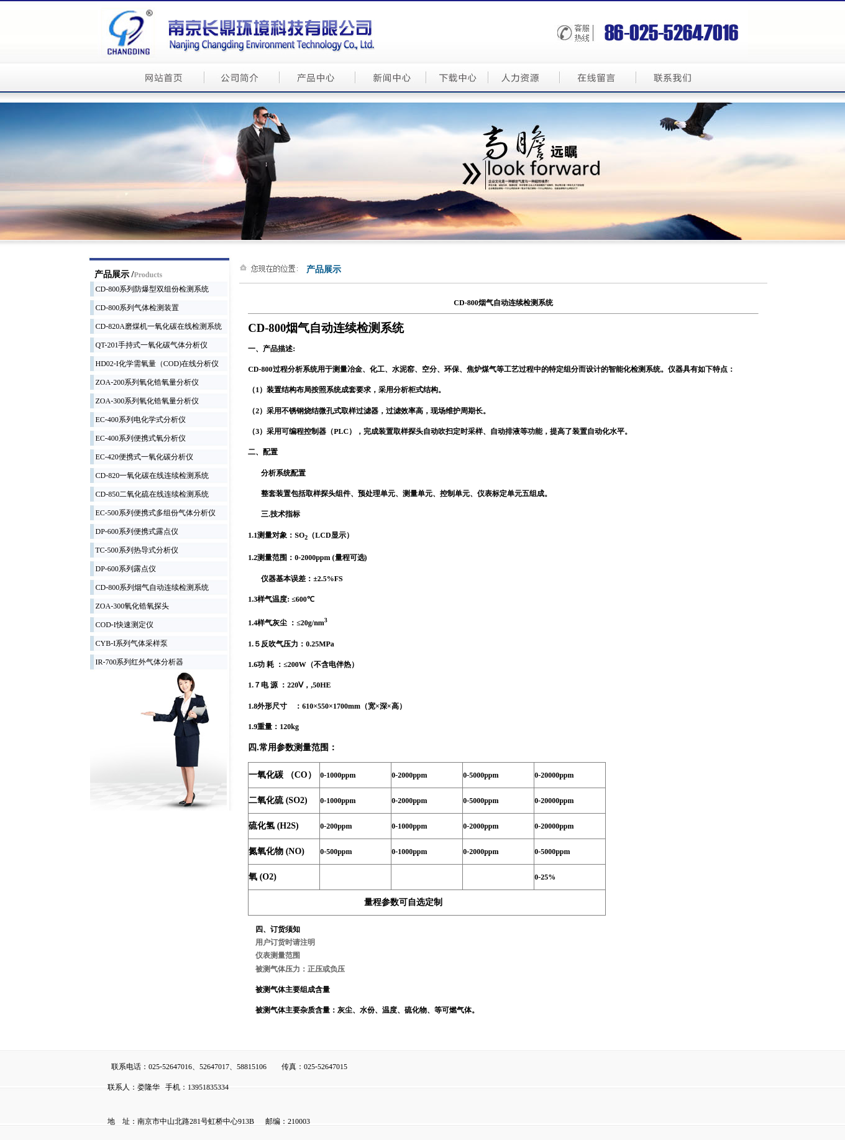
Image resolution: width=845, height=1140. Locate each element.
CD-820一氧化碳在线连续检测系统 (149, 475)
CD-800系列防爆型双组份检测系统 (149, 289)
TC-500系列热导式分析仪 (134, 550)
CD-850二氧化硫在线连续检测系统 (149, 494)
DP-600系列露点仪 (123, 568)
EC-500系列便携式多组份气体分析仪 (153, 512)
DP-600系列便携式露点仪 (134, 531)
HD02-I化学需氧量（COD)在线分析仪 (154, 363)
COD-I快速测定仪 (121, 624)
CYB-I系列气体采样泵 (129, 643)
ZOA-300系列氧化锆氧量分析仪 (144, 401)
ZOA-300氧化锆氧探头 (130, 606)
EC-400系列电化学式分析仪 (138, 419)
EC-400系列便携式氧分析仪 (138, 438)
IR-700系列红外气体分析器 (137, 662)
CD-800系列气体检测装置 (135, 307)
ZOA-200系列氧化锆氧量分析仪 (144, 382)
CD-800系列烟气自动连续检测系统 (149, 587)
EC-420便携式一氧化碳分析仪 (141, 457)
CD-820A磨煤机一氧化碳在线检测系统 (156, 326)
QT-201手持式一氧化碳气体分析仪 (149, 345)
